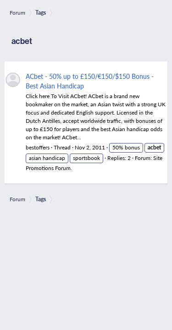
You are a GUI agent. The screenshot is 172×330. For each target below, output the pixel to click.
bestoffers (38, 147)
